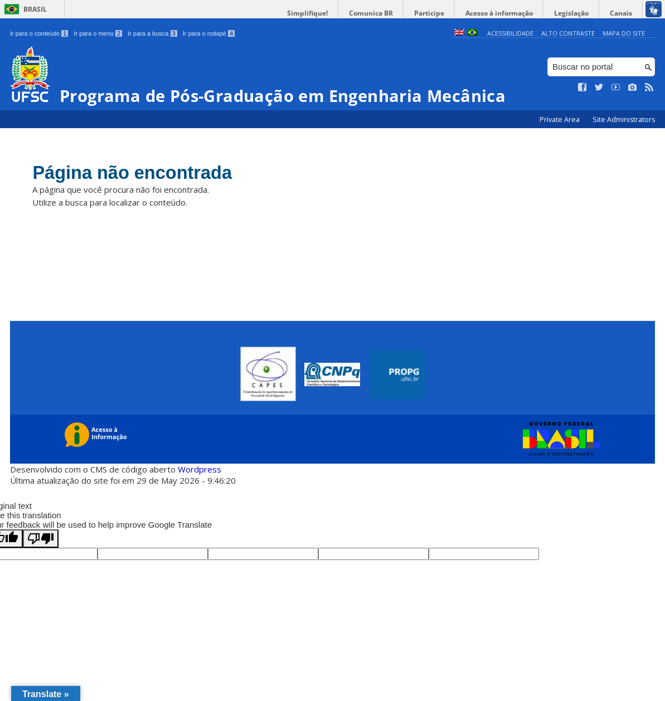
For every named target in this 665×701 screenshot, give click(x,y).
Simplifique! (322, 13)
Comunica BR (383, 13)
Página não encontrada (139, 174)
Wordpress (199, 469)
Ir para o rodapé (209, 33)
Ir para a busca (152, 33)
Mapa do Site (624, 33)
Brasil (35, 9)
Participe (439, 13)
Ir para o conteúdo (39, 33)
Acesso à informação (506, 13)
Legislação (575, 13)
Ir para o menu (98, 33)
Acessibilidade (510, 33)
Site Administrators (624, 119)
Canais (622, 13)
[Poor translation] (41, 538)
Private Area (560, 119)
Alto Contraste (568, 33)
